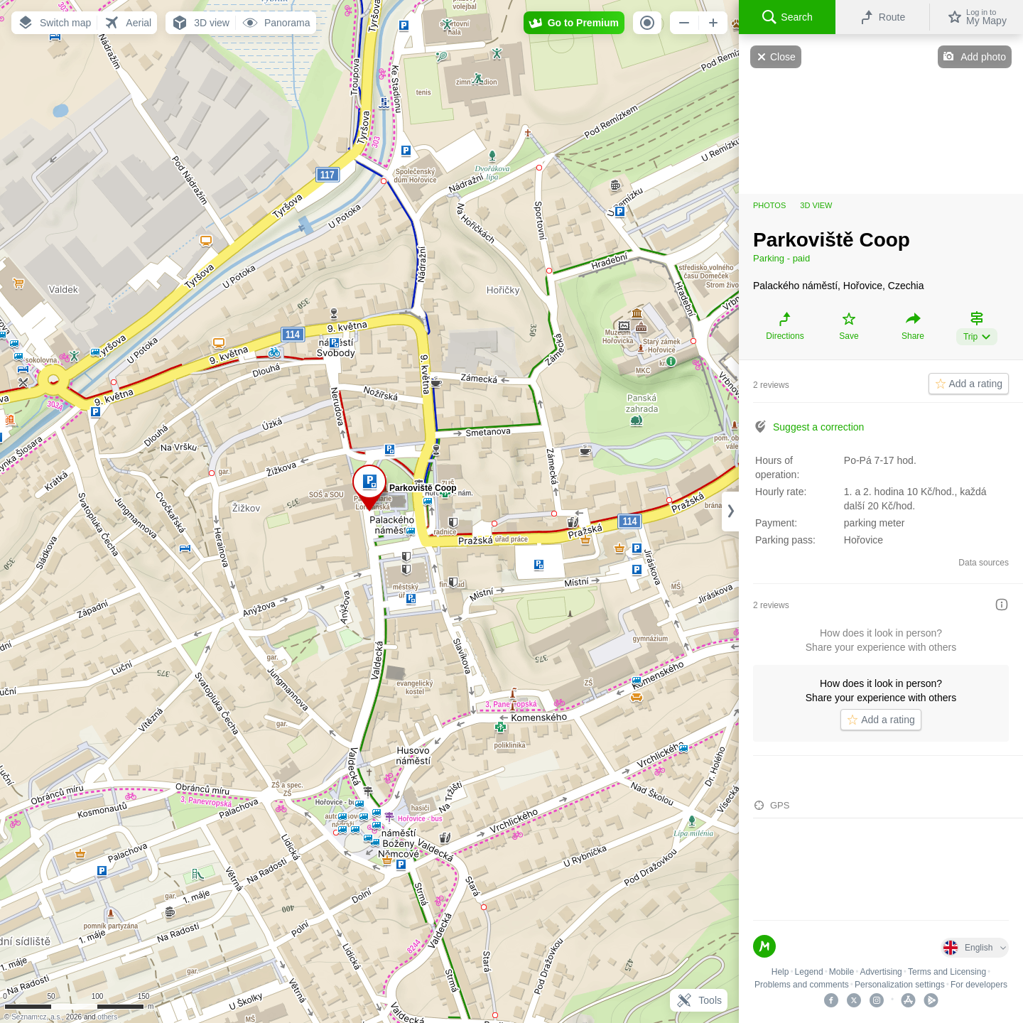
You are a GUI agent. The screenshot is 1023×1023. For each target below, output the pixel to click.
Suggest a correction (818, 427)
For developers (979, 985)
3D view (816, 205)
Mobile (841, 972)
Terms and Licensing (947, 972)
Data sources (983, 563)
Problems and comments (801, 985)
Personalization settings (900, 985)
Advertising (881, 972)
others (107, 1017)
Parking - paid (781, 258)
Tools (699, 1000)
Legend (809, 972)
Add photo (983, 57)
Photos (769, 205)
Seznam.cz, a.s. (36, 1017)
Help (780, 972)
